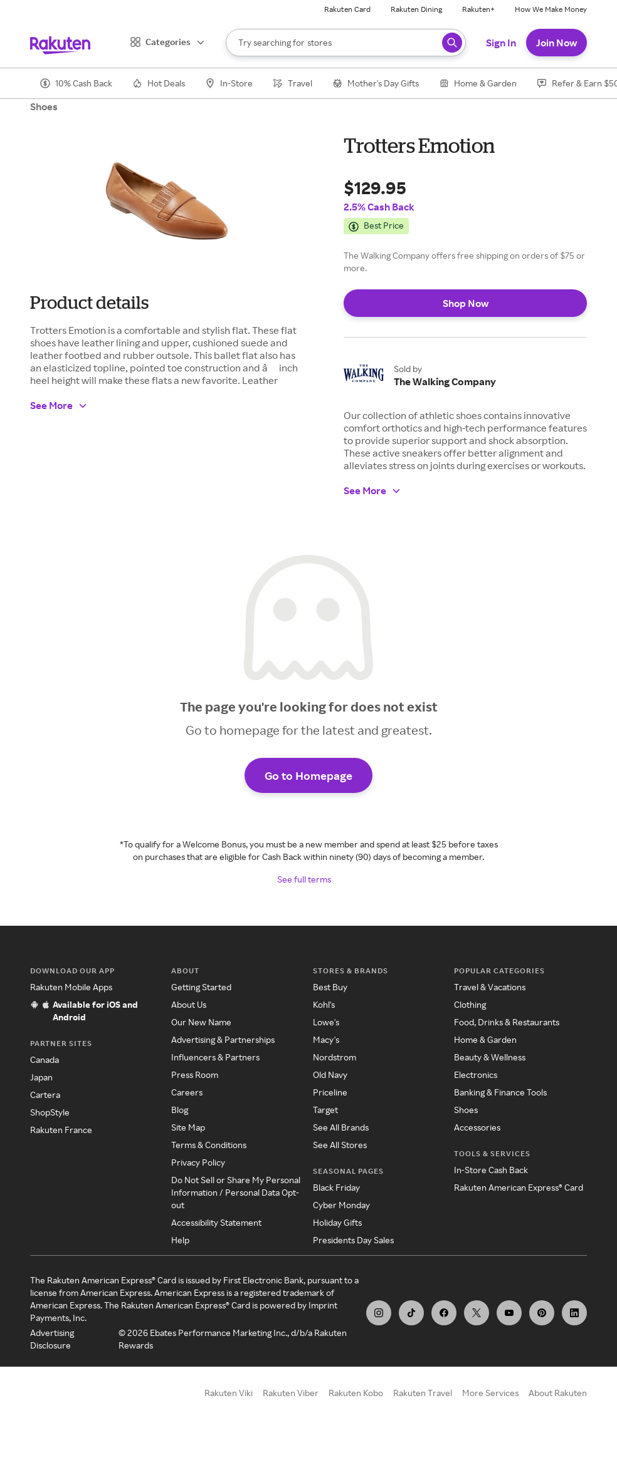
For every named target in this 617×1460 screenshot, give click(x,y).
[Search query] (452, 42)
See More (59, 405)
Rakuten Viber (291, 1392)
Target (325, 1109)
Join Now (556, 42)
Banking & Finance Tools (500, 1092)
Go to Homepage (308, 775)
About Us (188, 1004)
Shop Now (465, 303)
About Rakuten (558, 1392)
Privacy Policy (198, 1162)
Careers (187, 1092)
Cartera (45, 1094)
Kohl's (324, 1004)
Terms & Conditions (208, 1144)
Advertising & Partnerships (223, 1039)
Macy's (326, 1039)
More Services (490, 1392)
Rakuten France (61, 1129)
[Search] (346, 42)
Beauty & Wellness (489, 1057)
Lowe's (326, 1022)
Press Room (194, 1074)
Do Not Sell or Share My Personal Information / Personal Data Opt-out (235, 1192)
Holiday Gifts (337, 1222)
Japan (41, 1077)
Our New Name (201, 1022)
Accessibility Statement (216, 1222)
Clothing (470, 1004)
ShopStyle (50, 1112)
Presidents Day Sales (353, 1240)
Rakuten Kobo (356, 1392)
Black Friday (336, 1187)
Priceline (330, 1092)
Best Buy (330, 986)
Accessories (477, 1127)
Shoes (44, 106)
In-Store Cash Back (491, 1169)
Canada (44, 1059)
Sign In (501, 42)
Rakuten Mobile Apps (71, 986)
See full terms (304, 879)
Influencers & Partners (215, 1057)
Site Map (188, 1127)
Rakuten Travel (422, 1392)
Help (180, 1240)
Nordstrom (334, 1057)
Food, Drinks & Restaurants (506, 1022)
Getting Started (201, 986)
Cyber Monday (341, 1204)
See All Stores (340, 1144)
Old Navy (330, 1074)
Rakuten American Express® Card (518, 1187)
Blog (179, 1109)
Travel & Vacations (489, 986)
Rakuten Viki (228, 1392)
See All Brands (341, 1127)
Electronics (475, 1074)
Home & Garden (485, 1039)
